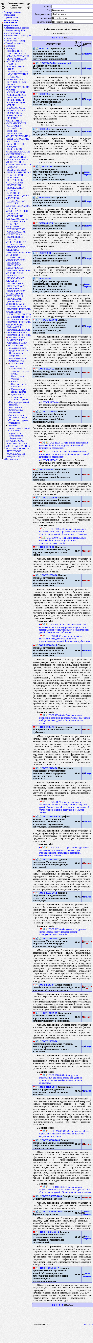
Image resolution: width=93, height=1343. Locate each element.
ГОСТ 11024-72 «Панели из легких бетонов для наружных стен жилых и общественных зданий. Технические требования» (64, 454)
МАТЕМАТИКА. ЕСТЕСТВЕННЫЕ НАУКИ (16, 82)
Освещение (14, 423)
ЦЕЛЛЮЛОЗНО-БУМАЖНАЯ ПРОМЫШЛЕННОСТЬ (19, 327)
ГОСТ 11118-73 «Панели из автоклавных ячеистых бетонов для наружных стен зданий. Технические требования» (63, 445)
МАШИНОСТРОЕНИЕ (18, 151)
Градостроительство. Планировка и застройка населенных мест (19, 354)
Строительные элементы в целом (20, 369)
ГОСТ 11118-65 (45, 469)
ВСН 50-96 (43, 197)
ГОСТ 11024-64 (49, 402)
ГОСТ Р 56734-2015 (47, 1232)
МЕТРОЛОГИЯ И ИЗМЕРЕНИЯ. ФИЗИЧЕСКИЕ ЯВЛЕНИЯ (16, 114)
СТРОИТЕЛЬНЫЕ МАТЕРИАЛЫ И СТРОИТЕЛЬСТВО (17, 340)
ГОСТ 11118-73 (48, 497)
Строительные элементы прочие (19, 398)
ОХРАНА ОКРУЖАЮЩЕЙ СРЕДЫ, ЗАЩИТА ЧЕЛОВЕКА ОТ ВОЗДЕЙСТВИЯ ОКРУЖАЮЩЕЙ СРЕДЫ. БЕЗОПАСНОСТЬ (16, 99)
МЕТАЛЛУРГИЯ (15, 293)
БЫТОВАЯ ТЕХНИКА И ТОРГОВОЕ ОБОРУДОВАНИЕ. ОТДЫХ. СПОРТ (18, 452)
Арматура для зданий (19, 428)
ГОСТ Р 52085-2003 (50, 1196)
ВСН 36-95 (43, 129)
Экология (10, 46)
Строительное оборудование (16, 436)
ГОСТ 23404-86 (48, 768)
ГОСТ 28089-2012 (49, 1041)
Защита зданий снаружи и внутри (18, 416)
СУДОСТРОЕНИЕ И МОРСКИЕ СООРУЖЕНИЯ (17, 213)
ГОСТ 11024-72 (45, 368)
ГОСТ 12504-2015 (46, 645)
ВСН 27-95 (43, 94)
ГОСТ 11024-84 (48, 411)
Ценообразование (14, 43)
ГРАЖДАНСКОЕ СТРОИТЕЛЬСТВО (17, 442)
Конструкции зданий (19, 402)
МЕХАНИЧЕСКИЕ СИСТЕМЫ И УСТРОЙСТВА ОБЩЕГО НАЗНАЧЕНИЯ (16, 128)
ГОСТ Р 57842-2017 (47, 1268)
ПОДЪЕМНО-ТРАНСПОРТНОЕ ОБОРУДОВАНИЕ (16, 229)
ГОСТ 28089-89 (48, 1013)
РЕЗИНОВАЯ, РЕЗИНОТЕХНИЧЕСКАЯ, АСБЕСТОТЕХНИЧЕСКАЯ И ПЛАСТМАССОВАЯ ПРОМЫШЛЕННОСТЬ (19, 317)
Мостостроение (13, 33)
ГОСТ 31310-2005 (49, 1140)
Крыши (14, 381)
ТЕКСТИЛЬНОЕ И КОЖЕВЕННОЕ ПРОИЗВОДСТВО (16, 244)
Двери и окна (17, 394)
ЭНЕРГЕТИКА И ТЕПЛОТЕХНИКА (16, 155)
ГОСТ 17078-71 (49, 460)
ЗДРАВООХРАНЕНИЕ (18, 87)
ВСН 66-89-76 (44, 223)
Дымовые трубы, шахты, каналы (19, 390)
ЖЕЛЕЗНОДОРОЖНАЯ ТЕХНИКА (19, 207)
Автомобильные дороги (17, 28)
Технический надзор (15, 40)
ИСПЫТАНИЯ (14, 120)
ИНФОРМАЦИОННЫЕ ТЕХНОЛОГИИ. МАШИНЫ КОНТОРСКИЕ (19, 176)
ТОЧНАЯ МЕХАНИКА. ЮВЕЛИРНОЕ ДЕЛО (18, 193)
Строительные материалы (16, 411)
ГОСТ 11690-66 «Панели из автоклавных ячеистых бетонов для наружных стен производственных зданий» (62, 540)
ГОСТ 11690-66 (45, 547)
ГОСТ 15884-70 (45, 727)
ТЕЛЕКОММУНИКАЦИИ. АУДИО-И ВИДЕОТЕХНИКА (19, 167)
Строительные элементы (16, 364)
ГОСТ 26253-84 (48, 859)
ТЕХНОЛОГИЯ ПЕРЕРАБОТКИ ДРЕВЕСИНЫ (15, 299)
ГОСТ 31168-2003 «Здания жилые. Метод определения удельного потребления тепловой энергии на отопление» (64, 1133)
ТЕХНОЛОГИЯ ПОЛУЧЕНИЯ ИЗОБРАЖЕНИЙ (15, 185)
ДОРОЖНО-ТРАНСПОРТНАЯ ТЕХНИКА (16, 201)
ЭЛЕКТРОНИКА (15, 162)
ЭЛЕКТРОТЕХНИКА (18, 159)
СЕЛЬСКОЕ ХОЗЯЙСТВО (14, 256)
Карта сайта (88, 1324)
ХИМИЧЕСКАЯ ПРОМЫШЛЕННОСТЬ (19, 269)
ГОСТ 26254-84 (48, 938)
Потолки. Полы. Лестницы (19, 385)
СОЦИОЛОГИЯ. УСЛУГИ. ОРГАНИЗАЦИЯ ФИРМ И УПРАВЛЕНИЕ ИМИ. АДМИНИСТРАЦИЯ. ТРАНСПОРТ (18, 69)
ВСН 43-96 (45, 166)
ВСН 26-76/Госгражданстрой (55, 63)
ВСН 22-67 (43, 48)
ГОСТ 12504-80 (48, 575)
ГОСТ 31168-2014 (46, 1087)
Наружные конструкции (15, 406)
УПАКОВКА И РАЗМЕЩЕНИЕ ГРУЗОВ (15, 237)
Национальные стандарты (18, 35)
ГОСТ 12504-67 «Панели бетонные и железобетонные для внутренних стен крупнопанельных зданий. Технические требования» (64, 638)
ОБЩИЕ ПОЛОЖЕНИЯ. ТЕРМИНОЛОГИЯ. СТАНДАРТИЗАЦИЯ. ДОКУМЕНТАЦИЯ (18, 53)
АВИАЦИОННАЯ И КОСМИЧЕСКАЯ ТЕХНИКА (17, 221)
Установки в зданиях (19, 420)
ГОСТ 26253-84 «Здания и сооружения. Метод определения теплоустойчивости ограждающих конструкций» (63, 932)
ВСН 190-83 (43, 253)
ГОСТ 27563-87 (45, 985)
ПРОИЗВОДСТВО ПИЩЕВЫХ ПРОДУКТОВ (16, 263)
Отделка (13, 425)
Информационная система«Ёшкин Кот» (16, 5)
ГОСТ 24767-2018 (49, 816)
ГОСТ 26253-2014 (46, 893)
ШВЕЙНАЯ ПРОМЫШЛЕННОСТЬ (19, 251)
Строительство (12, 38)
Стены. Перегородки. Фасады (17, 376)
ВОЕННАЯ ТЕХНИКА (18, 446)
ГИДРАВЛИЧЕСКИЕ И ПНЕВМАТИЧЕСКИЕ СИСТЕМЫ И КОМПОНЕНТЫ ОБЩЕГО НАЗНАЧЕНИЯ (18, 142)
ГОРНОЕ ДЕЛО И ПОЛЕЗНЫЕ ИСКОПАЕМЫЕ (16, 275)
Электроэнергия (13, 459)
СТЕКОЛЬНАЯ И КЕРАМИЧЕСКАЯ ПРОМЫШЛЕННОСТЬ (19, 306)
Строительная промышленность (17, 346)
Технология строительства (16, 431)
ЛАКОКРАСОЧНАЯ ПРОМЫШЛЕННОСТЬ (19, 333)
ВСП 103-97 (43, 278)
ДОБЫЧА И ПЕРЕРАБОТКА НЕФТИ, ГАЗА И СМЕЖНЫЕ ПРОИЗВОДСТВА (16, 286)
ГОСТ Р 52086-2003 (50, 1211)
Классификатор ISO (15, 30)
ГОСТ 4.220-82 (48, 320)
